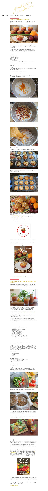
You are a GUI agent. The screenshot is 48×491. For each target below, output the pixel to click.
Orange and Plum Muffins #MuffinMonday (19, 19)
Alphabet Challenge (28, 15)
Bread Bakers (11, 15)
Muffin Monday (22, 15)
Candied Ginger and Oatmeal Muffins (18, 216)
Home (3, 15)
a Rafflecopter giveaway (14, 485)
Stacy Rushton (15, 276)
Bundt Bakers (17, 15)
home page (21, 243)
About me (7, 15)
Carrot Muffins (14, 217)
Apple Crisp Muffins (15, 215)
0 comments (22, 276)
